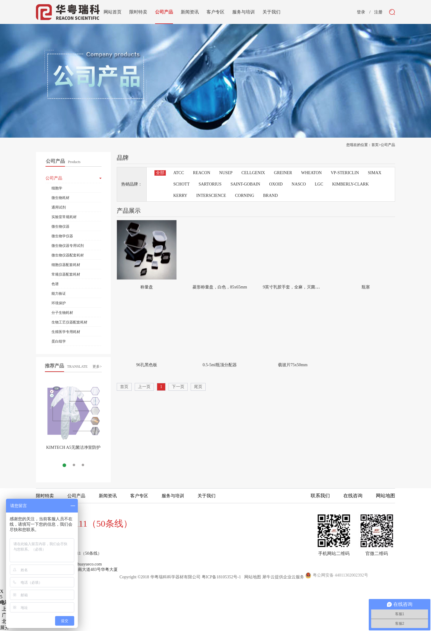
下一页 (178, 386)
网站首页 (113, 12)
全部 (160, 173)
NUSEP (225, 173)
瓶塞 (366, 287)
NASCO (299, 184)
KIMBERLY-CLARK (350, 184)
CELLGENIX (253, 173)
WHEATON (311, 173)
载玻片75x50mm (293, 365)
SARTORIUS (209, 184)
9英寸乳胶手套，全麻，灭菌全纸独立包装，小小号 (310, 287)
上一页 (144, 386)
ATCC (178, 173)
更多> (97, 366)
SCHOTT (181, 184)
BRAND (270, 195)
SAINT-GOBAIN (245, 184)
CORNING (244, 195)
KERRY (180, 195)
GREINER (283, 173)
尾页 (198, 386)
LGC (319, 184)
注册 (378, 12)
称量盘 (146, 287)
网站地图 (251, 577)
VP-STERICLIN (345, 173)
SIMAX (374, 173)
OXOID (276, 184)
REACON (201, 173)
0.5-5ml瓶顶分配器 (220, 365)
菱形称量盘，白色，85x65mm (219, 287)
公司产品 (388, 145)
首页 (124, 386)
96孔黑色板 (146, 365)
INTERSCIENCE (211, 195)
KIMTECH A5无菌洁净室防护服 (73, 449)
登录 (361, 12)
